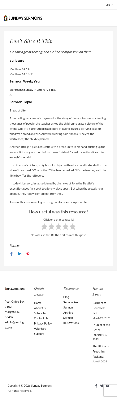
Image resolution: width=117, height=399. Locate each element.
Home (37, 302)
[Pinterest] (28, 254)
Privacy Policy (43, 323)
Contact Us (41, 318)
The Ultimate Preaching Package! (101, 351)
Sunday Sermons (41, 385)
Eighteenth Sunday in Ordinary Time (32, 89)
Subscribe (40, 313)
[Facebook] (11, 254)
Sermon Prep (71, 302)
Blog (66, 297)
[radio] (44, 227)
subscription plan (77, 202)
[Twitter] (102, 386)
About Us (40, 308)
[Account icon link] (109, 4)
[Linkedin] (20, 254)
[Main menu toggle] (109, 18)
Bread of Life (18, 110)
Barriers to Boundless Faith (99, 308)
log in (41, 202)
